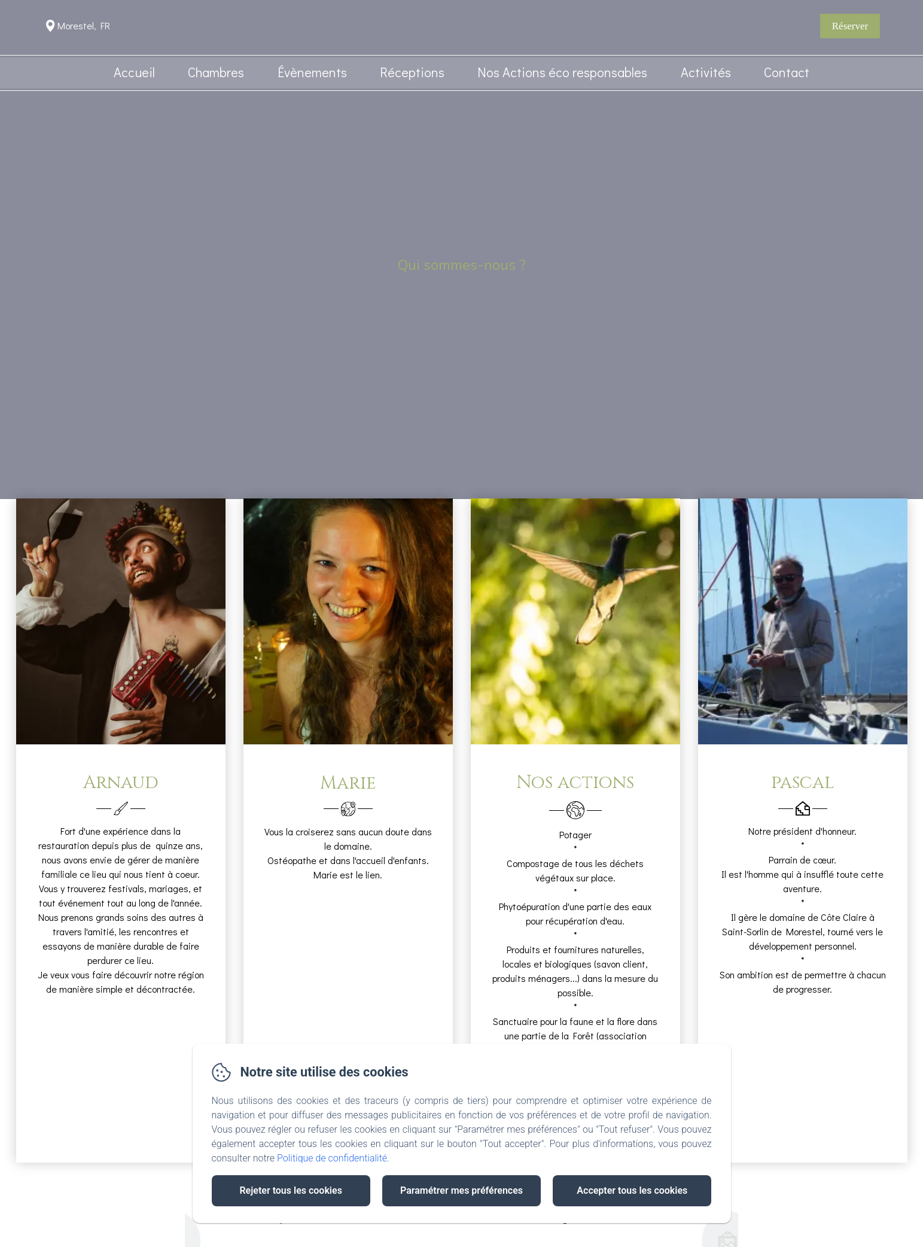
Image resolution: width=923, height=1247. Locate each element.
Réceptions (412, 72)
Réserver (850, 26)
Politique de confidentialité (332, 1158)
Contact (786, 72)
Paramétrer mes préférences (461, 1190)
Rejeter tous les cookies (290, 1190)
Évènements (312, 72)
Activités (706, 72)
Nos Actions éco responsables (562, 72)
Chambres (216, 72)
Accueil (134, 72)
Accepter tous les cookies (632, 1190)
